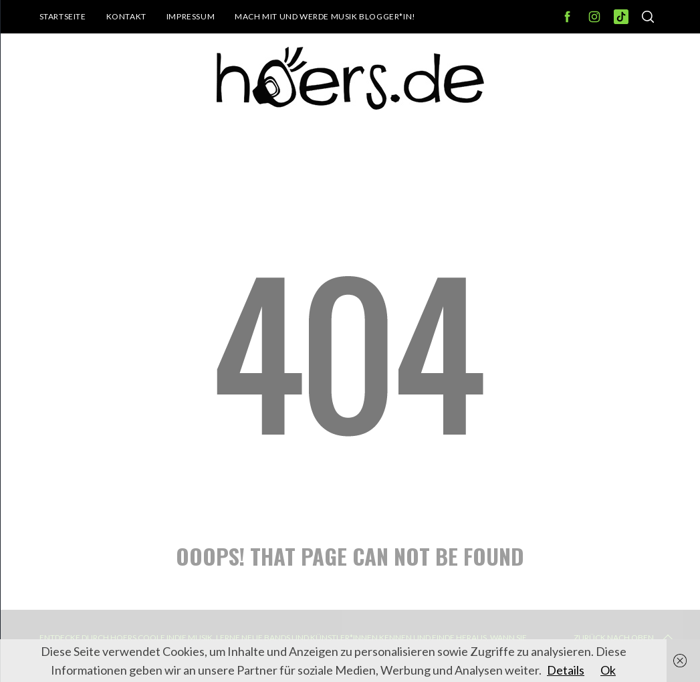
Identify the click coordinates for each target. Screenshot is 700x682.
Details (565, 670)
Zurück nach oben (624, 638)
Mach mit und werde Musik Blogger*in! (325, 16)
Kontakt (126, 16)
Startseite (62, 16)
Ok (608, 670)
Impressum (190, 16)
